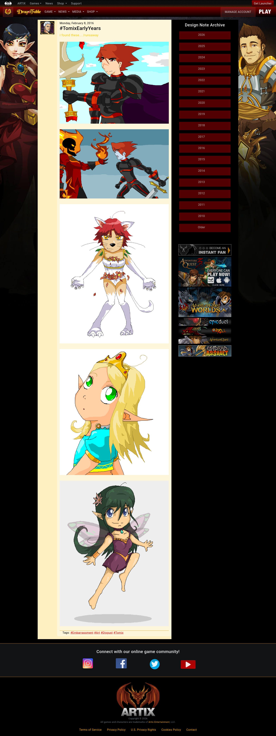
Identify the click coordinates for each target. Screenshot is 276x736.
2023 (201, 68)
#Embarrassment (81, 632)
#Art (97, 632)
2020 (201, 102)
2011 (201, 204)
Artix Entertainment (159, 722)
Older (201, 227)
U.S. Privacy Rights (143, 729)
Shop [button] (61, 3)
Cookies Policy (171, 729)
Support (76, 3)
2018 (201, 125)
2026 (201, 34)
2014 (201, 170)
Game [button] (49, 11)
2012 (201, 193)
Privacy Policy (116, 729)
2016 (201, 148)
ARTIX (21, 3)
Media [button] (77, 11)
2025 (201, 46)
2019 (201, 114)
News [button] (62, 11)
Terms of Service (90, 729)
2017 (201, 136)
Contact (191, 729)
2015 (201, 159)
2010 (201, 216)
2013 (201, 182)
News (49, 3)
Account (238, 12)
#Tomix (119, 632)
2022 (201, 80)
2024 (201, 57)
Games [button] (34, 3)
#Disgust (107, 632)
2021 (201, 91)
